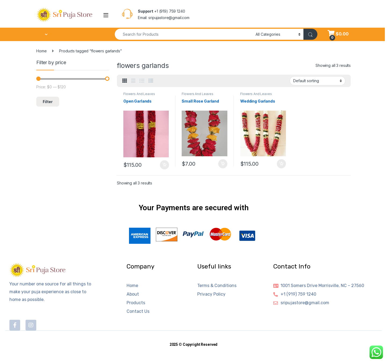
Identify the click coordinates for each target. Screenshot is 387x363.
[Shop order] (317, 80)
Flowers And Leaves (139, 94)
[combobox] (184, 34)
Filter (48, 101)
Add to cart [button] (164, 164)
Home (41, 51)
